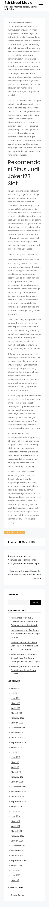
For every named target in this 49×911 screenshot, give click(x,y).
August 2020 (16, 806)
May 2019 (15, 880)
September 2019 (18, 860)
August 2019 (16, 865)
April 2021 (15, 767)
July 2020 (15, 811)
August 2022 (16, 688)
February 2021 (17, 777)
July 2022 (15, 693)
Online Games (17, 895)
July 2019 (15, 870)
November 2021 (18, 732)
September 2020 (18, 801)
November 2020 (18, 791)
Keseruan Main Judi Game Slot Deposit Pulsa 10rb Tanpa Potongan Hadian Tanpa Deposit (26, 658)
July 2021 (15, 752)
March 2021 (16, 772)
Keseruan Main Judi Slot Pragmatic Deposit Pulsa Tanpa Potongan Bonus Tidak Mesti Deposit (24, 560)
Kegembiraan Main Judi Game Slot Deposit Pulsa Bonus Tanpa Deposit (25, 634)
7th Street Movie (18, 2)
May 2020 (15, 821)
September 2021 (18, 742)
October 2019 (17, 855)
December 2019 (18, 845)
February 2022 (17, 718)
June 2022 (15, 698)
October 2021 (17, 737)
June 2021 (15, 757)
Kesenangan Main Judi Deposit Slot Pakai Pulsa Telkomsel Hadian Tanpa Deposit (24, 575)
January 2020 (17, 841)
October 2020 (17, 796)
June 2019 (15, 875)
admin (13, 542)
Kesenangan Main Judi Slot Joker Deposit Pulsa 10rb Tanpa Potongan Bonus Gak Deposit (25, 621)
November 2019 (18, 850)
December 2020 (18, 786)
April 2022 (15, 708)
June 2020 (16, 816)
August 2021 (16, 747)
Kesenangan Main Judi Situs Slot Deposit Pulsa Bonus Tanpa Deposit (25, 670)
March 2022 (16, 713)
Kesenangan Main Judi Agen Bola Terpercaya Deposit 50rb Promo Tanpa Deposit (24, 646)
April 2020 (15, 826)
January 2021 (17, 782)
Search (13, 594)
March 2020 (16, 831)
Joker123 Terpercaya (15, 532)
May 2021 (15, 762)
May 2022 (15, 703)
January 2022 (17, 723)
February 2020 (17, 836)
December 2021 (18, 727)
